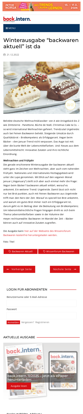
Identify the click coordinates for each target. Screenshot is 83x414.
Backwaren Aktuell (22, 251)
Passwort (12, 309)
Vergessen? (27, 322)
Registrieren (42, 322)
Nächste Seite (62, 269)
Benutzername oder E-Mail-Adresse (27, 297)
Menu (11, 28)
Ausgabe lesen (19, 385)
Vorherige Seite (22, 269)
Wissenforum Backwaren (60, 251)
